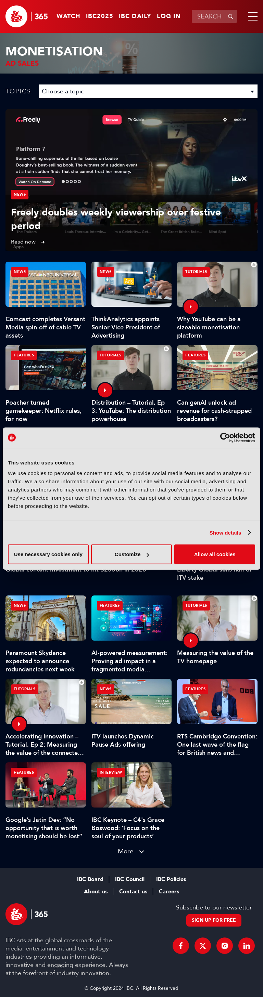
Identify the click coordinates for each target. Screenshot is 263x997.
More (126, 851)
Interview (111, 772)
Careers (169, 891)
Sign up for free (214, 920)
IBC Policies (171, 879)
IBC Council (130, 879)
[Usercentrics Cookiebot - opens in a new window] (225, 437)
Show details (225, 532)
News (20, 194)
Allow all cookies (215, 554)
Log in (169, 16)
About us (96, 891)
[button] (251, 16)
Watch (68, 16)
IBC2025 (99, 16)
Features (24, 355)
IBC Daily (135, 16)
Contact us (133, 891)
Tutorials (196, 271)
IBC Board (90, 879)
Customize (132, 554)
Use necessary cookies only (48, 554)
